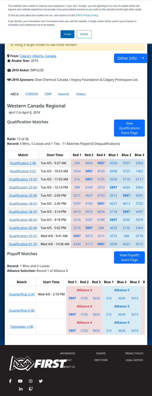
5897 (101, 163)
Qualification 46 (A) (23, 220)
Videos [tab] (81, 94)
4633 (113, 228)
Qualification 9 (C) (23, 171)
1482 (139, 171)
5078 (139, 220)
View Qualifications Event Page (129, 128)
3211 (77, 195)
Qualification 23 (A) (23, 187)
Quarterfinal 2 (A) (21, 294)
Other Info (129, 58)
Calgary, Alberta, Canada (38, 56)
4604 (89, 163)
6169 (89, 187)
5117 (139, 179)
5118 (126, 179)
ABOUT (68, 360)
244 (77, 163)
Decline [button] (84, 34)
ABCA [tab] (14, 94)
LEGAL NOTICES (134, 360)
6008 (113, 171)
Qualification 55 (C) (23, 236)
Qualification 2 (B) (23, 163)
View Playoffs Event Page (129, 257)
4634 (126, 187)
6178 (139, 236)
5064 (139, 187)
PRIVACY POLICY (134, 353)
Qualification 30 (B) (23, 195)
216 (77, 179)
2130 (126, 228)
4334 (113, 163)
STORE (101, 360)
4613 (126, 203)
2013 (101, 187)
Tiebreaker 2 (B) (21, 326)
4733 (101, 171)
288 (77, 187)
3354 (139, 163)
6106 (89, 203)
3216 (77, 220)
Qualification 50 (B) (23, 228)
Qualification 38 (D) (23, 211)
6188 (101, 220)
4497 (139, 211)
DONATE (101, 353)
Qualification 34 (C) (23, 203)
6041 (139, 195)
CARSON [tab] (31, 94)
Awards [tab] (63, 94)
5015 (89, 211)
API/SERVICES (67, 353)
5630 (113, 179)
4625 (126, 244)
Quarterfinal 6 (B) (21, 310)
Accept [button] (67, 34)
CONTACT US (68, 367)
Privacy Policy (87, 15)
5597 (126, 163)
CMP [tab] (48, 94)
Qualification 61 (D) (23, 244)
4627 (89, 195)
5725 (126, 171)
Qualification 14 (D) (23, 179)
